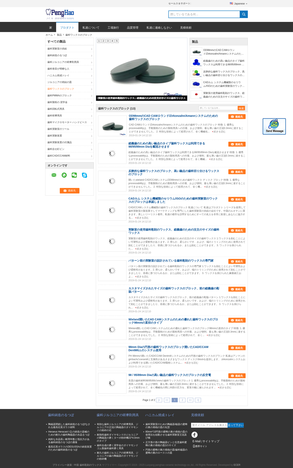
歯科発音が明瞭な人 (58, 68)
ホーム (49, 34)
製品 (59, 34)
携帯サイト (200, 446)
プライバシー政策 (62, 465)
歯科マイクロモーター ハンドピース (67, 122)
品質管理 (132, 27)
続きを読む (220, 131)
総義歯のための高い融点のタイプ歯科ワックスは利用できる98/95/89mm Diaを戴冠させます (224, 62)
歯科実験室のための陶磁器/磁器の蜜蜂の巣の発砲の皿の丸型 (166, 426)
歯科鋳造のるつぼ (57, 55)
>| (198, 400)
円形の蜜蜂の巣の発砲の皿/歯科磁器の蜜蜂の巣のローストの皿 (166, 451)
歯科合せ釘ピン (55, 149)
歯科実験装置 (54, 135)
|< (159, 400)
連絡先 (239, 116)
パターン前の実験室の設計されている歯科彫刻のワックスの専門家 (171, 260)
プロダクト (67, 27)
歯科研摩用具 (54, 115)
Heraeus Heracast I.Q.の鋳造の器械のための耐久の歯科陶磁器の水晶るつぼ (69, 433)
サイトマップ (210, 441)
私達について (90, 27)
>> (190, 400)
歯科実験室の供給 (57, 48)
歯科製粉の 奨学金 (57, 102)
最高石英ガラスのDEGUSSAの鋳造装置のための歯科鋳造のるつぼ (70, 448)
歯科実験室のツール (58, 129)
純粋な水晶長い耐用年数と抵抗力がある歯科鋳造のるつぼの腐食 (69, 441)
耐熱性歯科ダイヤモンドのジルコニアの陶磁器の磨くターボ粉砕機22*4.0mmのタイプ (118, 437)
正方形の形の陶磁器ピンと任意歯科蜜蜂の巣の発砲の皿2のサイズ (166, 444)
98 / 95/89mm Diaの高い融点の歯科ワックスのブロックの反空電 (169, 375)
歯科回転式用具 (55, 108)
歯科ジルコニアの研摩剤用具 (63, 62)
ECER (237, 465)
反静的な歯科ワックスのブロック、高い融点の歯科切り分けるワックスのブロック (224, 73)
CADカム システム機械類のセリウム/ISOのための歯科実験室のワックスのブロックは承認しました (224, 84)
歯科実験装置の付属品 (59, 142)
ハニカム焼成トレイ (58, 75)
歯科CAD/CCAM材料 (58, 155)
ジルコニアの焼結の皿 (59, 82)
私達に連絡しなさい (159, 27)
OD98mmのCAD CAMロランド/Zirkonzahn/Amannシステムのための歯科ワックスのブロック (223, 52)
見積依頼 (185, 27)
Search (244, 14)
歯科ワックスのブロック (60, 88)
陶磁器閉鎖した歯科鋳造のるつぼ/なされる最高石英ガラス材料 (69, 426)
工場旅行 (113, 27)
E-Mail (196, 441)
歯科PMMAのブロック (59, 95)
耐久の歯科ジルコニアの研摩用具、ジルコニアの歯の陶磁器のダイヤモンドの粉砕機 (117, 455)
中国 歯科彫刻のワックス (87, 465)
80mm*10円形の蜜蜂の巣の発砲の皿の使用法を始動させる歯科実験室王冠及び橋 (166, 434)
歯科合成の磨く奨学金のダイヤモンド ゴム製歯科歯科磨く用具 (117, 447)
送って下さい (236, 425)
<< (167, 400)
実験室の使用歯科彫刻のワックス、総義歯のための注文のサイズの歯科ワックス (142, 98)
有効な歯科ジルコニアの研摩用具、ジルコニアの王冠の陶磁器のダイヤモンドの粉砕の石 (117, 427)
